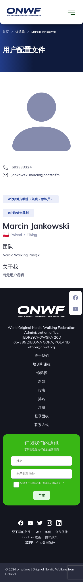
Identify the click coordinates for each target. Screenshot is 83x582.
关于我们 (42, 355)
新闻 (41, 381)
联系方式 (42, 424)
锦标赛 (41, 373)
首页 (6, 32)
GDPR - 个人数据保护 (40, 543)
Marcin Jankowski (43, 32)
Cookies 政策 (31, 537)
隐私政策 (51, 537)
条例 (48, 532)
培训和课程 (41, 364)
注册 (41, 407)
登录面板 (42, 416)
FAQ (38, 532)
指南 (41, 390)
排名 (41, 399)
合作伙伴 (61, 532)
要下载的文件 (21, 532)
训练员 (20, 32)
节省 (42, 495)
